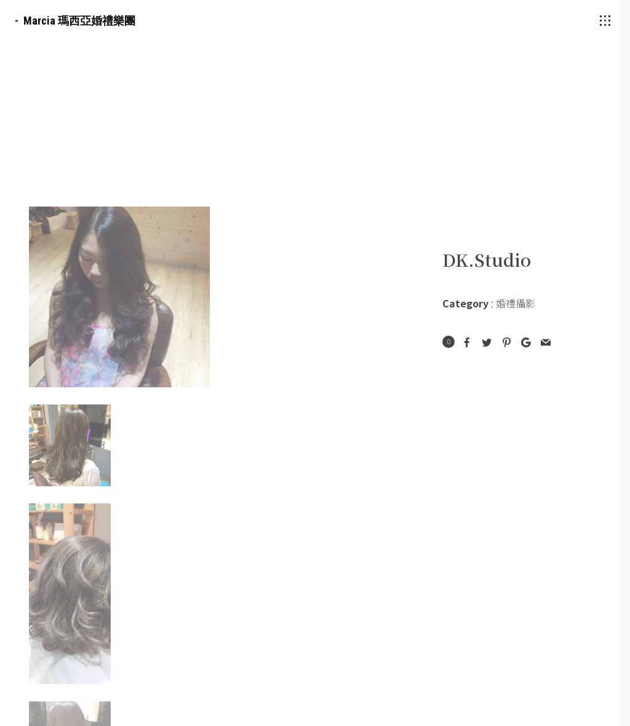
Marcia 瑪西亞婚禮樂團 (79, 20)
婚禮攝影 (515, 303)
